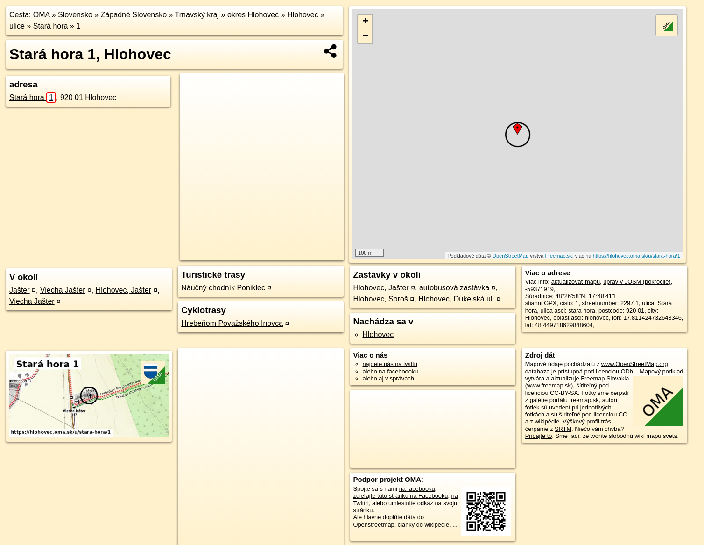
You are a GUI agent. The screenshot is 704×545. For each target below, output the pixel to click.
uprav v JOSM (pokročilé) (636, 281)
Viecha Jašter (62, 290)
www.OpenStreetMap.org (634, 363)
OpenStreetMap (510, 255)
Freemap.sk (558, 255)
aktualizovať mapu (575, 281)
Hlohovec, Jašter (123, 290)
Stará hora (50, 26)
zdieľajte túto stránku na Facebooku (400, 495)
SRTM (563, 428)
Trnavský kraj (197, 15)
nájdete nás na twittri (390, 363)
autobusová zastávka (454, 288)
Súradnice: (539, 296)
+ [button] (365, 22)
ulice (17, 26)
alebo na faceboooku (390, 371)
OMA (41, 15)
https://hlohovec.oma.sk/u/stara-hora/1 (636, 255)
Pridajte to (538, 435)
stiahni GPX (541, 303)
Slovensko (75, 15)
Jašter (19, 290)
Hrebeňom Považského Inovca (232, 323)
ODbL (628, 371)
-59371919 (539, 289)
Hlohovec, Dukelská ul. (456, 299)
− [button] (365, 36)
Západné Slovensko (134, 15)
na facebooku (417, 488)
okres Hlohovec (253, 15)
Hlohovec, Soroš (380, 299)
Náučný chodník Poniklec (223, 288)
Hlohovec (302, 15)
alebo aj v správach (388, 378)
